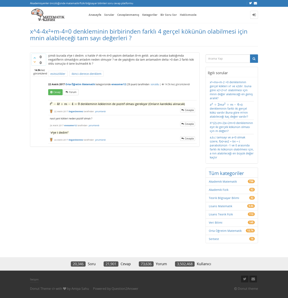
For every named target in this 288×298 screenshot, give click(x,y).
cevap (56, 92)
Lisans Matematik (220, 206)
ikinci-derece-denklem (86, 74)
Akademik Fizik (218, 190)
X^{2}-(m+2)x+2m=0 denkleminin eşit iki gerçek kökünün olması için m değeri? (231, 127)
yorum (72, 92)
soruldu (155, 84)
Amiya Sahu (80, 288)
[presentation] (65, 104)
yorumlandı (100, 111)
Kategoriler (149, 15)
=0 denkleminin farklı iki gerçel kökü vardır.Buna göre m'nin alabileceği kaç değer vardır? (229, 111)
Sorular (109, 15)
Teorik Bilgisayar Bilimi (224, 198)
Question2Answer (125, 288)
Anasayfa (95, 15)
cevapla (189, 110)
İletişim (34, 279)
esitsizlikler (57, 74)
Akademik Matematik (223, 181)
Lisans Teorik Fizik (221, 214)
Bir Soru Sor (168, 15)
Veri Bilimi (215, 222)
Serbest (214, 239)
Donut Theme (40, 288)
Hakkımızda (188, 15)
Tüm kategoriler (226, 173)
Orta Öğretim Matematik (80, 84)
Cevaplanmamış (128, 15)
